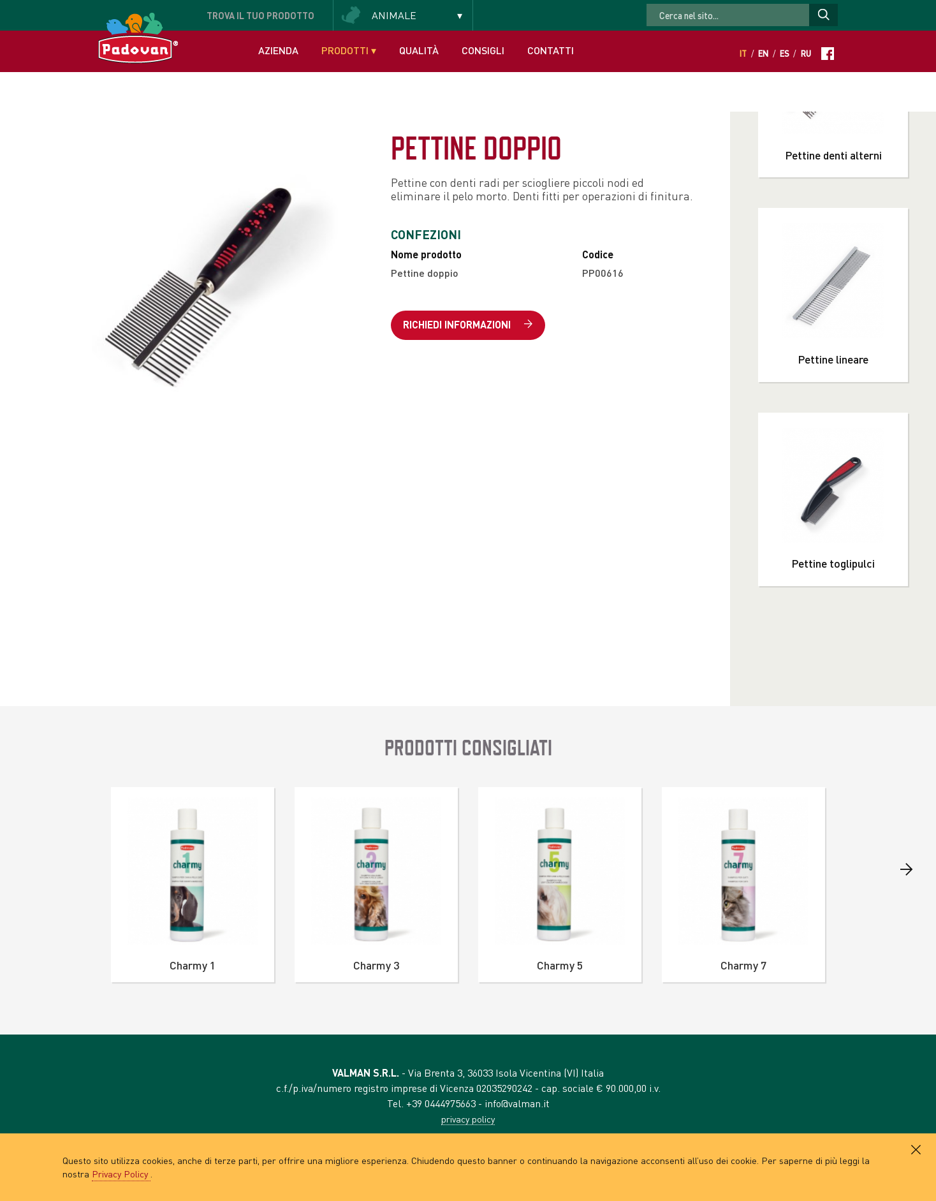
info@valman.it (517, 1103)
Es (784, 53)
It (743, 53)
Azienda (278, 50)
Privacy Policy (121, 1173)
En (763, 53)
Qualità (419, 50)
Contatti (550, 50)
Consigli (483, 50)
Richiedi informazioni (468, 325)
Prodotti (348, 50)
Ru (806, 53)
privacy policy (468, 1118)
